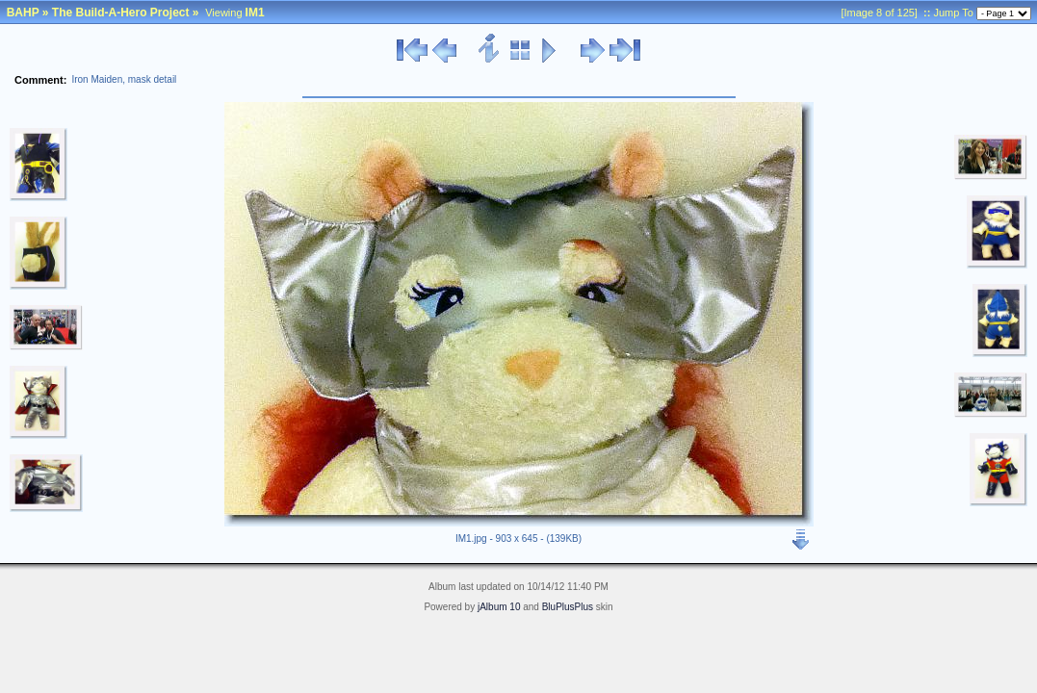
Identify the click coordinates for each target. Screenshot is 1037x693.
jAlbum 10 (499, 607)
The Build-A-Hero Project (121, 12)
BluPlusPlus (567, 607)
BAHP (23, 12)
